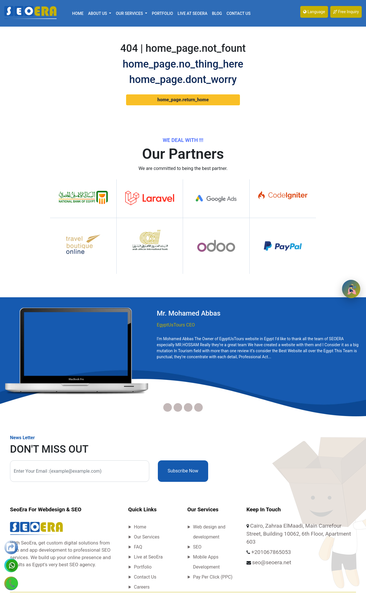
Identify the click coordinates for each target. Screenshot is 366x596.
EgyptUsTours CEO (176, 325)
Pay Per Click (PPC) (212, 577)
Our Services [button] (130, 13)
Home (77, 13)
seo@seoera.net (271, 562)
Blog (217, 13)
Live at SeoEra (192, 13)
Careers (142, 587)
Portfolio (162, 13)
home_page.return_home (183, 99)
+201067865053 (271, 552)
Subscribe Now (183, 471)
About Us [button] (98, 13)
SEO (197, 547)
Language (314, 11)
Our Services (147, 537)
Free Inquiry (346, 11)
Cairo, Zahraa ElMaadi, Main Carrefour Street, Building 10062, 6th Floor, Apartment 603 (298, 533)
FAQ (138, 547)
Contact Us (238, 13)
